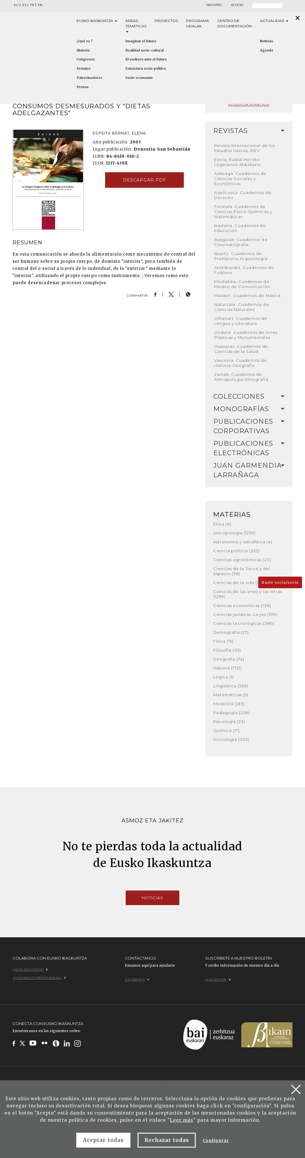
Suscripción (218, 980)
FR (32, 5)
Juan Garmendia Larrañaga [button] (248, 470)
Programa (197, 23)
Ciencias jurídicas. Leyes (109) (245, 614)
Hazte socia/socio (280, 582)
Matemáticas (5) (230, 694)
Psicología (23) (229, 721)
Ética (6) (222, 524)
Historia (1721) (227, 668)
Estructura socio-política (145, 68)
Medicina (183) (229, 703)
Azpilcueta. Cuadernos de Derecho (242, 195)
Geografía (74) (229, 659)
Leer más (181, 1120)
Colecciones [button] (248, 396)
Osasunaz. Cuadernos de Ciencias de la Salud (241, 349)
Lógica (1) (223, 677)
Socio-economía (138, 78)
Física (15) (223, 641)
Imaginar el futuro (140, 41)
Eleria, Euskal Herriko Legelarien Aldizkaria (237, 162)
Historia (83, 50)
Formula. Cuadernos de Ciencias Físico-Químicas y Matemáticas (243, 211)
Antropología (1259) (234, 533)
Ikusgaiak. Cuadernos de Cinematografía (241, 242)
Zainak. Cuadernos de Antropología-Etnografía (241, 377)
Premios (84, 68)
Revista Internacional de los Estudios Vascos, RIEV (244, 148)
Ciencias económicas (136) (242, 605)
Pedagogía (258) (231, 712)
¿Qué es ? (85, 41)
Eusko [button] (97, 21)
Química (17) (226, 730)
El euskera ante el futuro (146, 59)
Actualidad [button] (274, 20)
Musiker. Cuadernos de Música (247, 295)
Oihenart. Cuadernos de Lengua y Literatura (240, 321)
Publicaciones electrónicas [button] (248, 448)
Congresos (86, 59)
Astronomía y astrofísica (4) (242, 541)
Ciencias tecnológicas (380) (244, 623)
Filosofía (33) (227, 650)
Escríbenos (137, 980)
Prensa (82, 87)
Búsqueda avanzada (248, 105)
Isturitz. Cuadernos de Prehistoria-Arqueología (240, 256)
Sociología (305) (231, 739)
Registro (214, 5)
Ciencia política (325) (236, 550)
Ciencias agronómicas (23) (242, 559)
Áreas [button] (135, 25)
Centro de (234, 23)
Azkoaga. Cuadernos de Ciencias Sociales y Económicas (240, 178)
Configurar (215, 1140)
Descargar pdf (144, 180)
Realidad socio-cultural (144, 50)
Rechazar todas (166, 1140)
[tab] (248, 131)
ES (24, 5)
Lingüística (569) (231, 685)
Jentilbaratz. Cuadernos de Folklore (244, 270)
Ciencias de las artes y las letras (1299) (247, 594)
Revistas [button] (248, 131)
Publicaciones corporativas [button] (248, 426)
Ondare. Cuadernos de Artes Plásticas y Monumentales (245, 335)
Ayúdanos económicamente (39, 978)
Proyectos (166, 20)
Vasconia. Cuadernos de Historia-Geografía (240, 363)
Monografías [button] (248, 409)
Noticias (152, 897)
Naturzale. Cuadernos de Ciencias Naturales (241, 307)
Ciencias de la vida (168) (239, 582)
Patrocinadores (89, 78)
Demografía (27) (231, 632)
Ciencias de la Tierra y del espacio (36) (241, 571)
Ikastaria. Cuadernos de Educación (240, 228)
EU (16, 5)
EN (40, 5)
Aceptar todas (103, 1140)
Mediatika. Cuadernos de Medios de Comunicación (242, 284)
